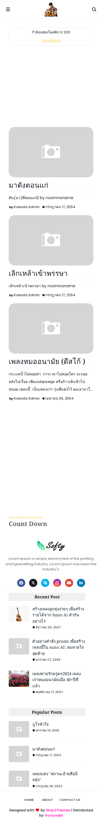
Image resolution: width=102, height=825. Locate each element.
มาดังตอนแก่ (28, 185)
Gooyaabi (54, 815)
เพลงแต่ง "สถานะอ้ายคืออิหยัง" (55, 777)
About (47, 800)
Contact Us (70, 800)
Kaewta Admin (27, 206)
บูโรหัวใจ (40, 724)
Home (29, 800)
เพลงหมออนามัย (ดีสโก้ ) (47, 361)
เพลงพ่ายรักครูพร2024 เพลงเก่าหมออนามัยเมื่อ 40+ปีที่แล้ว (56, 679)
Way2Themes (58, 810)
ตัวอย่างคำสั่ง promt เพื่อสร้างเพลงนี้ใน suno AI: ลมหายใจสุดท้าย (58, 647)
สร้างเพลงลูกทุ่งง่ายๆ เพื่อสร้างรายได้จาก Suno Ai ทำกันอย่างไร (58, 615)
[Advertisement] (51, 86)
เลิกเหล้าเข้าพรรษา (38, 273)
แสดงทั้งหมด (51, 40)
